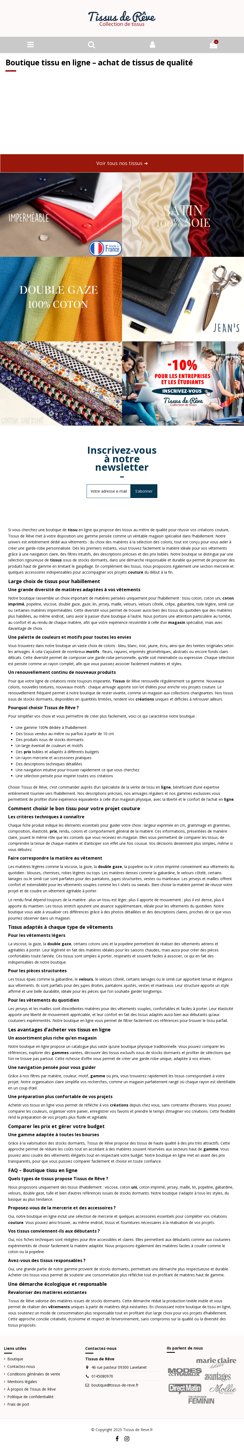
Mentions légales (22, 1381)
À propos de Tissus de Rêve (31, 1389)
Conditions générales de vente (33, 1374)
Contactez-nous (21, 1366)
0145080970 (102, 1376)
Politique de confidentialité (30, 1396)
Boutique (15, 1358)
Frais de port (18, 1404)
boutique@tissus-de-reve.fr (114, 1385)
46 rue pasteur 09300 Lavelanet (119, 1367)
